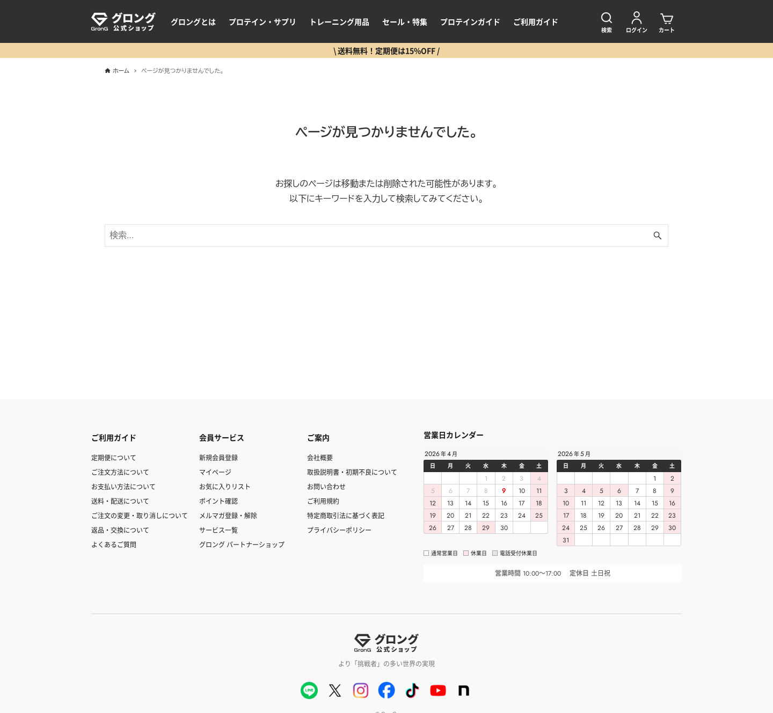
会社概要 (320, 457)
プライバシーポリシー (339, 529)
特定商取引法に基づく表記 (345, 515)
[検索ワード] (386, 235)
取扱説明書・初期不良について (352, 471)
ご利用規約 (323, 500)
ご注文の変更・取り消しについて (139, 515)
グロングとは (193, 21)
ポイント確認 (218, 500)
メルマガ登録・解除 (228, 515)
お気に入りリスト (225, 486)
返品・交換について (120, 529)
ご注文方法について (120, 471)
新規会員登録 (218, 457)
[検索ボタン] (657, 235)
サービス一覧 (218, 529)
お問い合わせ (326, 486)
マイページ (215, 471)
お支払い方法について (123, 486)
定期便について (113, 457)
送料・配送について (120, 500)
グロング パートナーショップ (242, 544)
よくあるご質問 (113, 544)
